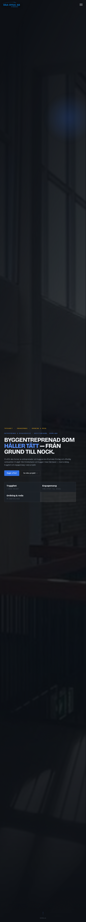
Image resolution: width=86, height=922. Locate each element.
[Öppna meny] (79, 4)
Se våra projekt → (30, 473)
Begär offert (12, 473)
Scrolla (43, 915)
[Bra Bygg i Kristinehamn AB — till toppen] (13, 4)
